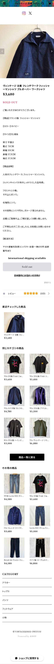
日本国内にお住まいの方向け (27, 275)
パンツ (5, 600)
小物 (4, 617)
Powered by (27, 636)
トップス (6, 591)
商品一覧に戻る (27, 457)
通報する (47, 282)
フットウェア (7, 609)
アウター (6, 582)
